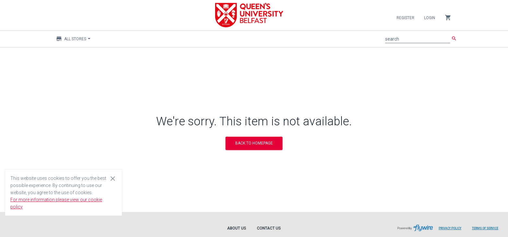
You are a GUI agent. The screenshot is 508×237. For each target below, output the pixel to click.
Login (429, 18)
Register (405, 18)
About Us (236, 228)
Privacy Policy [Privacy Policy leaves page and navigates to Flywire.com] (450, 228)
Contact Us (269, 228)
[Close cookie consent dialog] (113, 178)
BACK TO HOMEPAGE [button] (254, 143)
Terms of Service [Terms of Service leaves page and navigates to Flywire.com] (485, 228)
